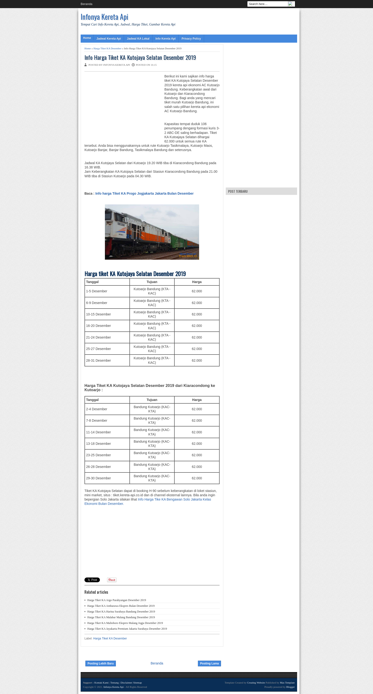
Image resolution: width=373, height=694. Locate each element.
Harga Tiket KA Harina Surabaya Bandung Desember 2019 (121, 611)
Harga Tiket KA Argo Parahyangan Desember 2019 (116, 600)
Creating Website (256, 682)
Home (87, 38)
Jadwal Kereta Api (108, 38)
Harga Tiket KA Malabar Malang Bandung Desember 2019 (121, 617)
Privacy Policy (191, 38)
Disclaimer (126, 682)
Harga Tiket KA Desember (107, 48)
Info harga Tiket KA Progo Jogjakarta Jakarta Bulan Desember (144, 193)
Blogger (290, 686)
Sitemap (137, 682)
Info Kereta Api (165, 38)
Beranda (86, 4)
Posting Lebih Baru (101, 663)
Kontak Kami (101, 682)
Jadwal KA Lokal (138, 38)
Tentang (114, 682)
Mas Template (287, 682)
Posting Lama (209, 663)
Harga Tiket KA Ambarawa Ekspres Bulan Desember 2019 (121, 606)
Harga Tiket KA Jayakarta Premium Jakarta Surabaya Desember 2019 (127, 628)
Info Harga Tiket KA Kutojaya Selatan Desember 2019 (140, 57)
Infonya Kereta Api (104, 16)
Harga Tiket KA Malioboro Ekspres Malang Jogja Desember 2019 (125, 623)
